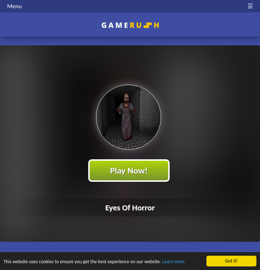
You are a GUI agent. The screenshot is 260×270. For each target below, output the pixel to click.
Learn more (173, 263)
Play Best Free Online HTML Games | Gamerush (130, 25)
